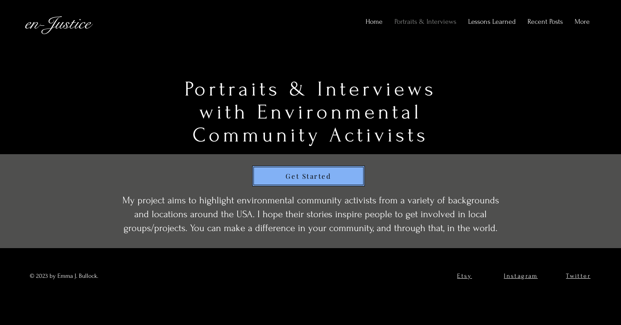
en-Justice (58, 23)
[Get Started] (308, 176)
